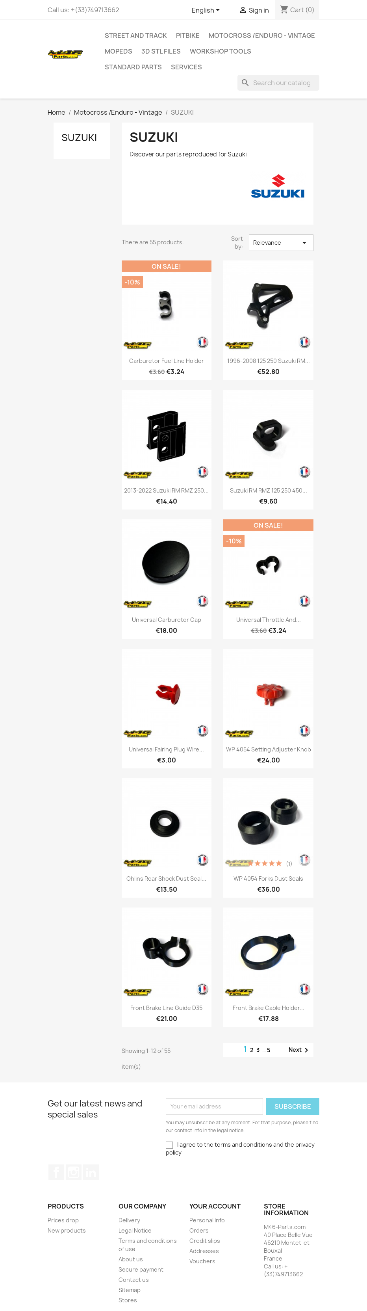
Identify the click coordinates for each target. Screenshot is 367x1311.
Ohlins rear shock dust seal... (166, 878)
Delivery (129, 1220)
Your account (215, 1206)
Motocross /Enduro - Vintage (262, 35)
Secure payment (141, 1269)
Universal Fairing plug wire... (166, 749)
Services (186, 67)
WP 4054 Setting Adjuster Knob (268, 749)
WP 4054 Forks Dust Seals (268, 878)
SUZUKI (79, 137)
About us (131, 1259)
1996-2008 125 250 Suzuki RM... (268, 360)
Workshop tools (220, 51)
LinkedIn (91, 1172)
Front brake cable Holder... (268, 1008)
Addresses (204, 1251)
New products (67, 1230)
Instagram (74, 1172)
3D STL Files (161, 51)
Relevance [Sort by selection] (281, 242)
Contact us (134, 1279)
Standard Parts (133, 67)
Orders (199, 1230)
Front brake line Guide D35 (166, 1008)
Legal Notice (135, 1230)
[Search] (278, 83)
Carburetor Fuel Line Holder (166, 360)
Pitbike (188, 35)
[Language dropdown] (207, 10)
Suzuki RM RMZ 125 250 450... (268, 490)
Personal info (207, 1220)
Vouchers (202, 1261)
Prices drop (63, 1220)
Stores (128, 1300)
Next (300, 1050)
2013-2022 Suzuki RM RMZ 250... (166, 490)
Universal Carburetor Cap (166, 619)
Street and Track (136, 35)
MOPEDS (118, 51)
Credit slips (204, 1240)
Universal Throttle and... (268, 619)
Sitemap (130, 1290)
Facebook (56, 1172)
